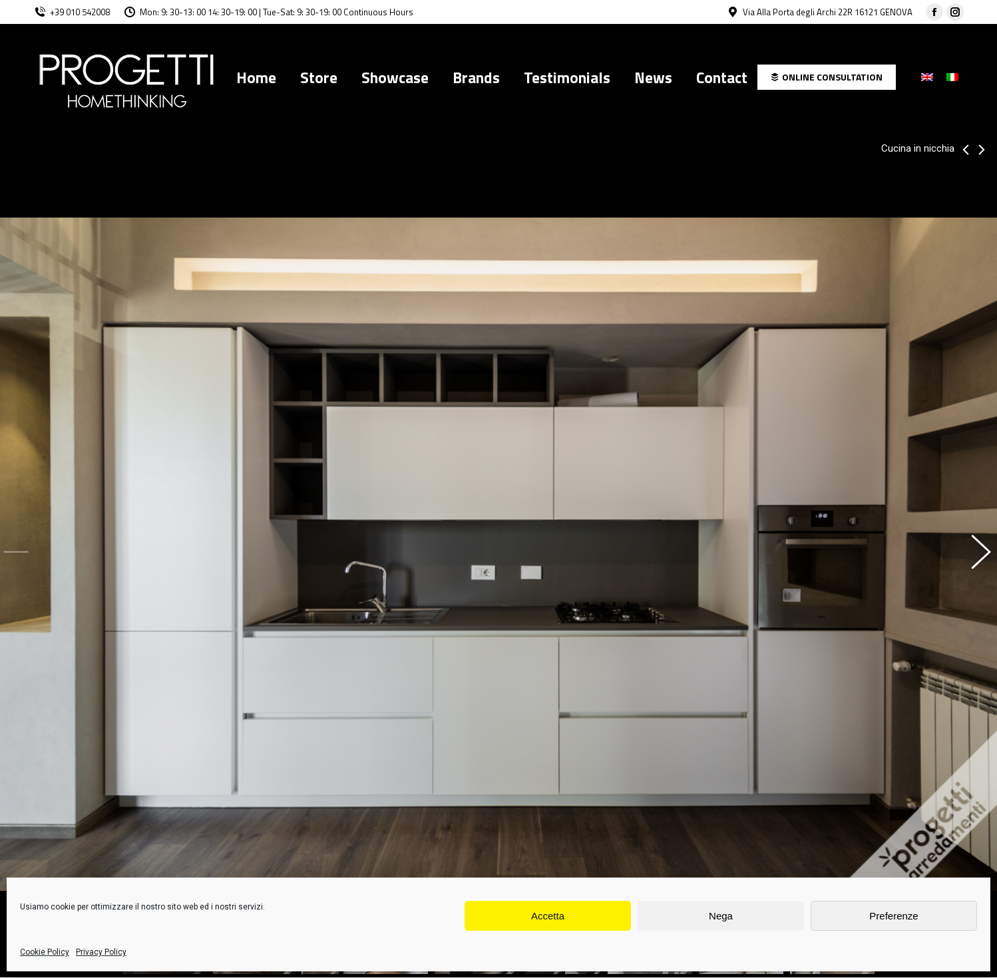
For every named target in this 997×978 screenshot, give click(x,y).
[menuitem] (256, 77)
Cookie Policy (44, 952)
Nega (721, 915)
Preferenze (893, 915)
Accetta (547, 915)
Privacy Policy (101, 952)
